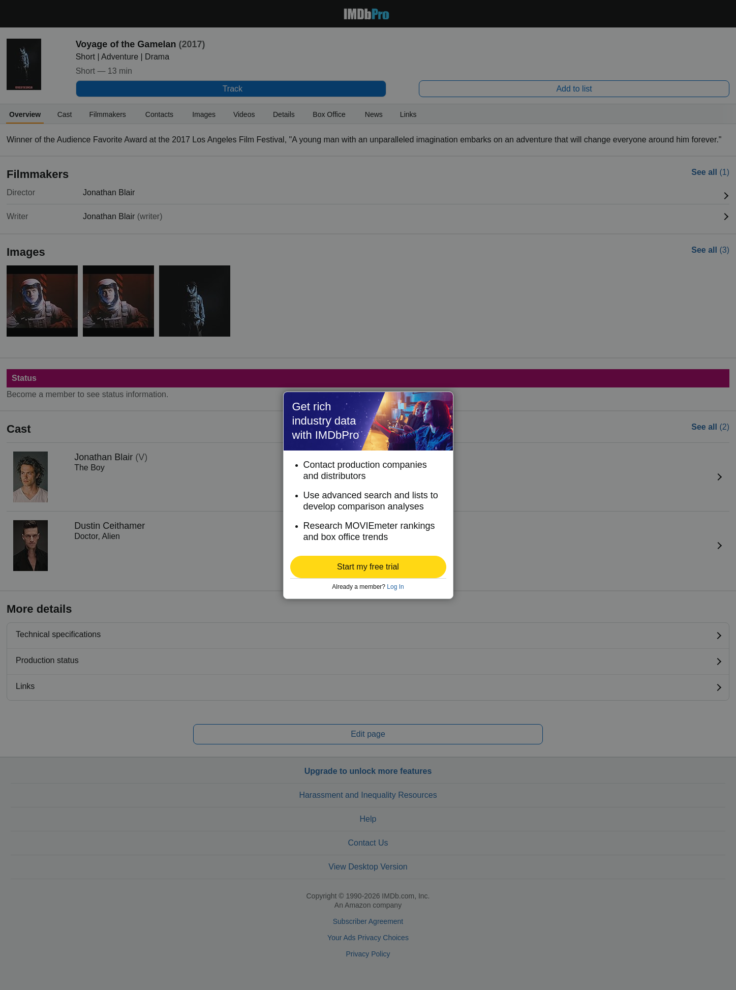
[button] (368, 567)
